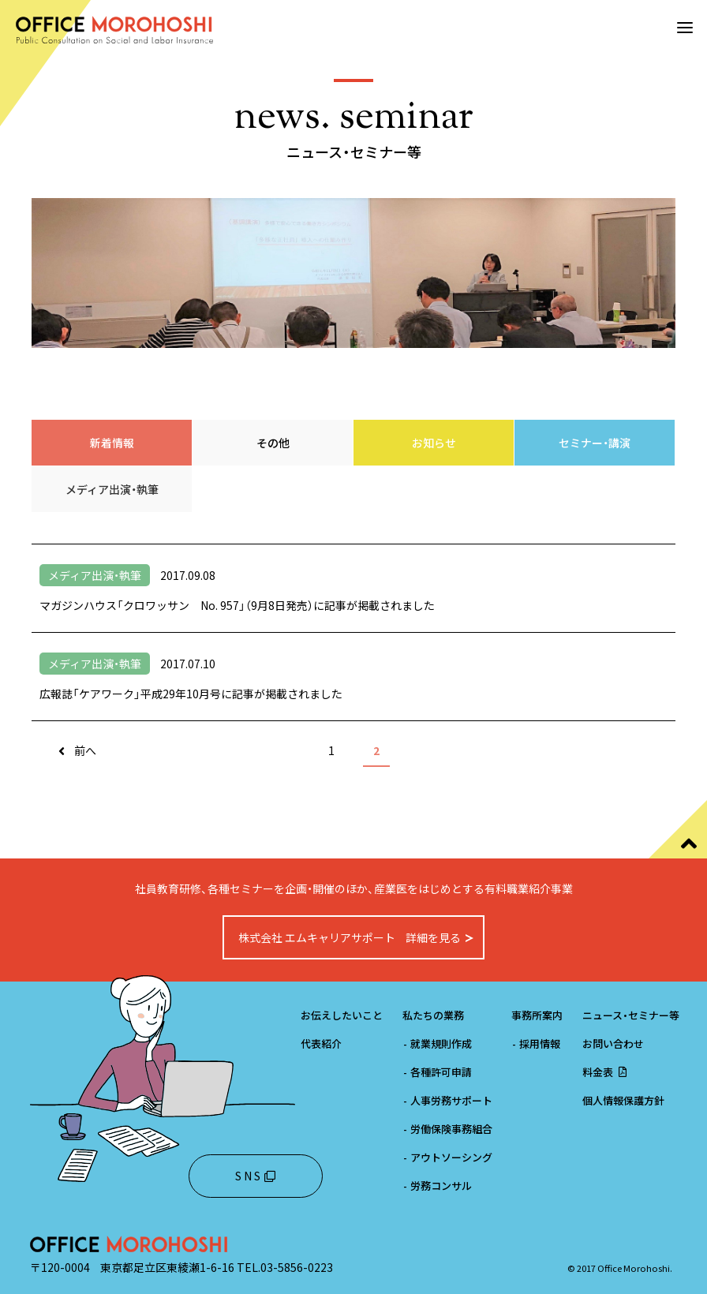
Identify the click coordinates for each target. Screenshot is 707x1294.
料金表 (605, 1071)
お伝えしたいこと (342, 1015)
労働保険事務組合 (447, 1128)
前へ (85, 750)
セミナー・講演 (594, 443)
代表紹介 (321, 1043)
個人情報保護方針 (623, 1100)
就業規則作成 (437, 1043)
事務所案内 (537, 1015)
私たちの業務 (433, 1015)
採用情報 (535, 1043)
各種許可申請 (437, 1071)
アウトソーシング (447, 1157)
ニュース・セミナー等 (630, 1015)
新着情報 (112, 443)
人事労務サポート (447, 1100)
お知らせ (434, 443)
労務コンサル (437, 1185)
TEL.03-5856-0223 (285, 1267)
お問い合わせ (613, 1043)
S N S (255, 1176)
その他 (273, 443)
